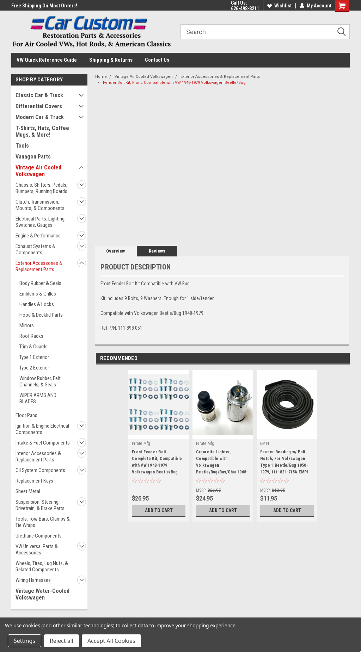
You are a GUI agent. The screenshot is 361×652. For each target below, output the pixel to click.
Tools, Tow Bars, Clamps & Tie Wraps (43, 522)
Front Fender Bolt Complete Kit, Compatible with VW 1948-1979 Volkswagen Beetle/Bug (157, 461)
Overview (115, 251)
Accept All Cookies (111, 641)
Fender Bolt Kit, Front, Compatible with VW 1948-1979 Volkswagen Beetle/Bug (174, 82)
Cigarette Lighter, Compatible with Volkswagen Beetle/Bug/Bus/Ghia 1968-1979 (222, 463)
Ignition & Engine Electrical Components (42, 429)
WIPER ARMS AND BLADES (37, 398)
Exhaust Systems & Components (35, 249)
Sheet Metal (28, 491)
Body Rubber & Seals (40, 283)
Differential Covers (39, 106)
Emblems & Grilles (37, 294)
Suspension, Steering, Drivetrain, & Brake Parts (40, 505)
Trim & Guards (33, 346)
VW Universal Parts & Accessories (37, 549)
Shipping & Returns (111, 60)
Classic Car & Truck (39, 95)
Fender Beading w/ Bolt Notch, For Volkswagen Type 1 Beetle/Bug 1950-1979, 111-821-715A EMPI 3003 (284, 463)
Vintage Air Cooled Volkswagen (38, 171)
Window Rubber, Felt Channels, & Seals (40, 381)
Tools (22, 145)
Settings (24, 641)
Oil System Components (40, 470)
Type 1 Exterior (34, 357)
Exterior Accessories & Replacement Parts (39, 266)
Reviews (157, 251)
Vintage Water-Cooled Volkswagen (42, 594)
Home (101, 76)
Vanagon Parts (33, 156)
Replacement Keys (34, 481)
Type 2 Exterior (34, 368)
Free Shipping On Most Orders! (44, 5)
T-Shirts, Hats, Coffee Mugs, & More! (42, 131)
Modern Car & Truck (40, 117)
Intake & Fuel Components (43, 443)
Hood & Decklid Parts (41, 315)
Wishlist (279, 5)
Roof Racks (31, 336)
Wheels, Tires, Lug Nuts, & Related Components (42, 566)
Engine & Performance (38, 235)
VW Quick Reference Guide (47, 60)
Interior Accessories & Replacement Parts (38, 456)
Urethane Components (39, 536)
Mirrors (26, 325)
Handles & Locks (36, 304)
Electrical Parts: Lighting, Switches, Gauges (41, 222)
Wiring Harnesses (33, 580)
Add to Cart (159, 510)
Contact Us (157, 60)
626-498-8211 (245, 8)
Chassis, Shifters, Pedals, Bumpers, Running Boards (41, 188)
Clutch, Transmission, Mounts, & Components (40, 205)
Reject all (61, 641)
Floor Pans (26, 415)
